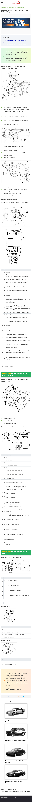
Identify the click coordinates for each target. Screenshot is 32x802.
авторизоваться (26, 791)
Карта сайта (24, 797)
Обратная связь (18, 797)
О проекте (12, 797)
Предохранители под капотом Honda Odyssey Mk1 (16, 44)
